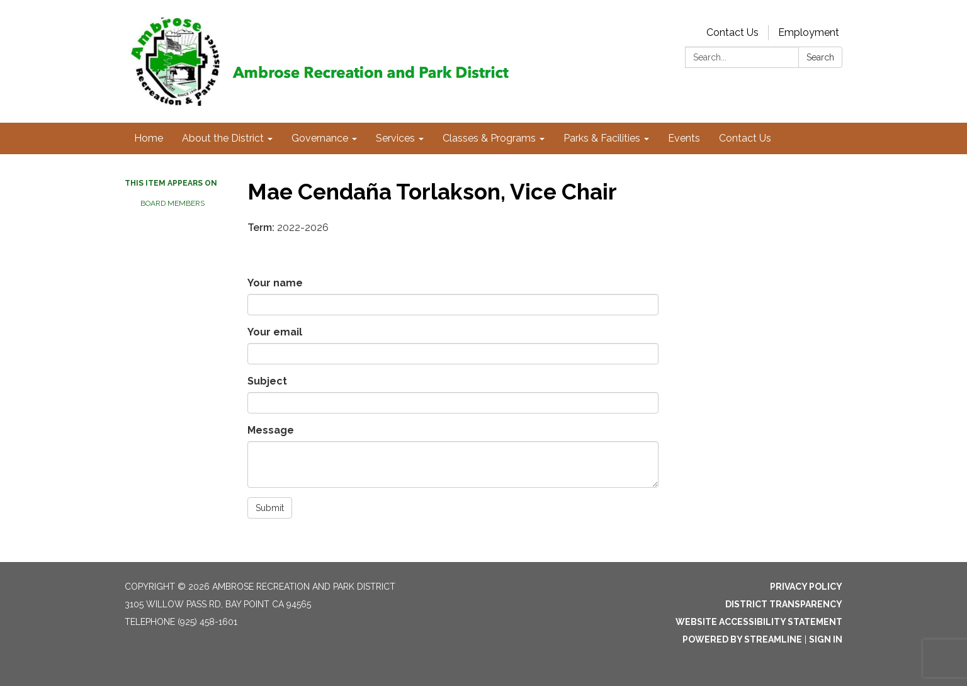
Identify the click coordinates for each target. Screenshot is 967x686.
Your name (275, 283)
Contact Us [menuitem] (745, 138)
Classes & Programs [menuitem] (489, 138)
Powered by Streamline (742, 639)
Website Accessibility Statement (759, 622)
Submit (270, 508)
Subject (267, 381)
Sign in (825, 639)
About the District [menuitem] (223, 138)
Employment (808, 32)
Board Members (172, 203)
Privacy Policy (806, 587)
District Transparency (783, 604)
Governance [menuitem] (319, 138)
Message (270, 430)
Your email (274, 332)
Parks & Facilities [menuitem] (601, 138)
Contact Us (732, 32)
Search (820, 57)
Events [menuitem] (684, 138)
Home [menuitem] (148, 138)
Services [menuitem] (395, 138)
